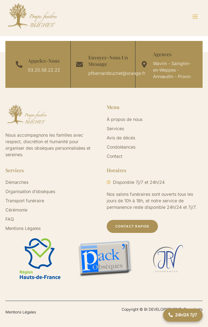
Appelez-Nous (44, 60)
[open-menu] (192, 16)
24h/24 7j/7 (182, 315)
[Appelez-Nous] (19, 64)
